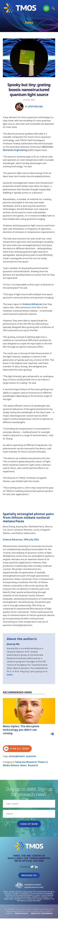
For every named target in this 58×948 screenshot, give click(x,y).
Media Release (11, 765)
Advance (36, 304)
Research (33, 765)
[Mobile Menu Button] (46, 8)
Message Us (29, 875)
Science (27, 304)
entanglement (17, 756)
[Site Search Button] (53, 8)
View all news (16, 748)
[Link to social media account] (32, 867)
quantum (31, 756)
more (10, 674)
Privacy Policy (21, 913)
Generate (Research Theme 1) (31, 761)
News (23, 765)
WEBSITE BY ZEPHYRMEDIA (41, 913)
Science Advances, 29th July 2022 (21, 539)
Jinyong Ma (35, 106)
